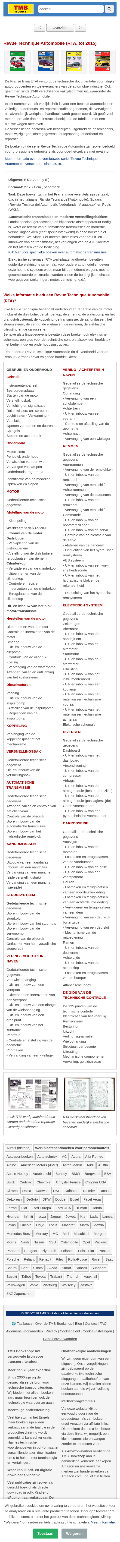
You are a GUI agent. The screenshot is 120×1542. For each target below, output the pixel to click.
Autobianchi (42, 1174)
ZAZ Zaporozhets (19, 1294)
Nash (25, 1242)
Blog (78, 1323)
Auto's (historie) (18, 1148)
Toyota (40, 1276)
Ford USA (63, 1208)
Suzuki (11, 1276)
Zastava (86, 1285)
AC (64, 1156)
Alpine (11, 1165)
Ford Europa (41, 1208)
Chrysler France (68, 1182)
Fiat (24, 1208)
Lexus (11, 1225)
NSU (52, 1242)
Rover (96, 1259)
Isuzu (41, 1216)
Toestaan (45, 1534)
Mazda (98, 1225)
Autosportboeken (19, 1156)
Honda (97, 1208)
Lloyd (40, 1225)
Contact (91, 1323)
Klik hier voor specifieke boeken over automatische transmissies (57, 252)
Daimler (89, 1191)
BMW (76, 1174)
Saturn (11, 1268)
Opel (86, 1242)
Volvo (34, 1285)
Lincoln (25, 1225)
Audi (90, 1165)
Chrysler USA (95, 1182)
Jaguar (55, 1216)
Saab (109, 1259)
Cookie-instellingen (97, 1331)
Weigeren (74, 1534)
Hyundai (12, 1216)
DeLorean (14, 1199)
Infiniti (28, 1216)
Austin (103, 1165)
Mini (66, 1234)
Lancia (107, 1216)
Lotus (53, 1225)
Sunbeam (99, 1268)
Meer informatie (103, 1522)
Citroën (12, 1191)
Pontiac (104, 1251)
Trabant (56, 1276)
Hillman (81, 1208)
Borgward (92, 1174)
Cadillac (26, 1182)
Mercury (41, 1234)
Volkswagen (15, 1285)
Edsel (74, 1199)
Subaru (81, 1268)
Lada (94, 1216)
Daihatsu (71, 1191)
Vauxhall (90, 1276)
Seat (24, 1268)
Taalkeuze (25, 1323)
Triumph (73, 1276)
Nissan (39, 1242)
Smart (66, 1268)
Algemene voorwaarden (24, 1331)
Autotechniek (47, 1156)
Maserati (68, 1225)
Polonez (67, 1251)
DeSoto (32, 1199)
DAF (56, 1191)
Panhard (13, 1251)
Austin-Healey (17, 1174)
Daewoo (42, 1191)
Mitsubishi (81, 1234)
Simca (38, 1268)
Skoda (52, 1268)
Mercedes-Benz (18, 1234)
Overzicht (60, 28)
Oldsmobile (69, 1242)
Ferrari (11, 1208)
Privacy (51, 1331)
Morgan (100, 1234)
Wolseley (69, 1285)
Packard (101, 1242)
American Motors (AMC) (39, 1165)
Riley (59, 1259)
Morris (11, 1242)
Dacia (26, 1191)
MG (55, 1234)
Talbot (26, 1276)
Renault (45, 1259)
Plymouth (49, 1251)
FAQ (103, 1323)
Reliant (29, 1259)
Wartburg (50, 1285)
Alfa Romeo (94, 1156)
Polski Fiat (86, 1251)
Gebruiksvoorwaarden (60, 1339)
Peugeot (30, 1251)
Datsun (105, 1191)
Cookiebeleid (70, 1331)
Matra (84, 1225)
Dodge (60, 1199)
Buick (10, 1182)
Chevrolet (44, 1182)
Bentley (61, 1174)
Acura (75, 1156)
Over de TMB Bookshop (53, 1323)
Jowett (71, 1216)
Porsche (12, 1259)
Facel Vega (92, 1199)
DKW (47, 1199)
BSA (107, 1174)
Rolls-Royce (77, 1259)
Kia (82, 1216)
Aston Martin (72, 1165)
